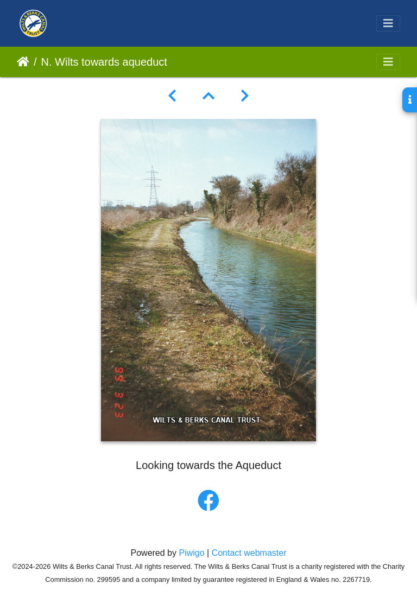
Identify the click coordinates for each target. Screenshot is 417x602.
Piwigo (191, 552)
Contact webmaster (249, 552)
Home (23, 62)
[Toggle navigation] (388, 23)
